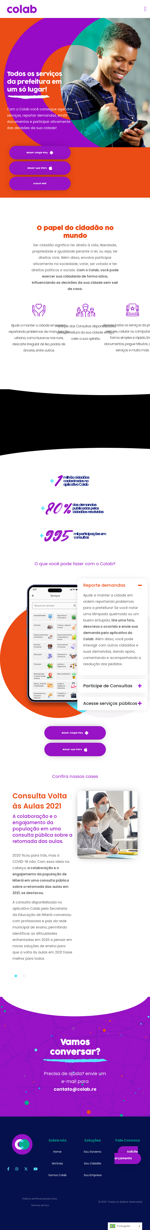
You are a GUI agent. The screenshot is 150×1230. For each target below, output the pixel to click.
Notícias (57, 1163)
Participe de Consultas (108, 686)
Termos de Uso (40, 1205)
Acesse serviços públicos (111, 703)
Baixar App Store (40, 168)
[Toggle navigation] (145, 9)
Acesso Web (39, 183)
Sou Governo (92, 1152)
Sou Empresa (93, 1175)
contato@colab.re (75, 1089)
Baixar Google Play (40, 153)
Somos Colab (57, 1175)
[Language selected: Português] (125, 1226)
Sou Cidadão (92, 1163)
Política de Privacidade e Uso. (39, 1198)
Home (57, 1152)
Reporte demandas (105, 585)
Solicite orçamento (126, 1155)
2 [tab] (24, 976)
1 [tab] (15, 976)
